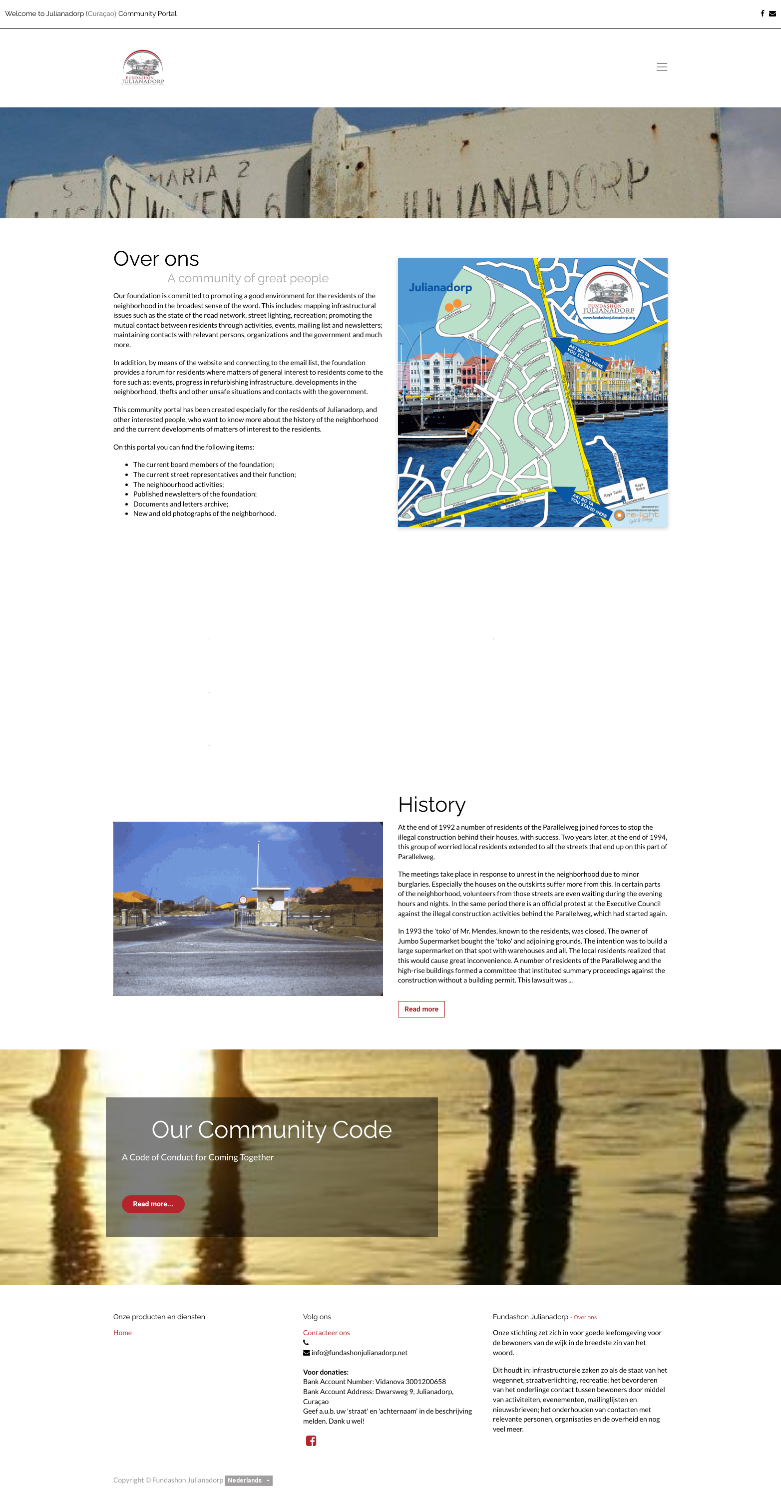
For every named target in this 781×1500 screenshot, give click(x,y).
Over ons (585, 1317)
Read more (421, 1009)
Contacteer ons (326, 1332)
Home (122, 1332)
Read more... (153, 1204)
